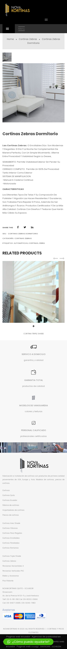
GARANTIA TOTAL (33, 380)
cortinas (33, 243)
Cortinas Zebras (28, 39)
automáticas (21, 243)
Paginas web (24, 646)
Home (10, 39)
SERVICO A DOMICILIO (34, 354)
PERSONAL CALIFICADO (33, 430)
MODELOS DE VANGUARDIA (33, 405)
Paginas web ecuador (18, 636)
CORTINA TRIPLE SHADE (33, 333)
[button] (28, 641)
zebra (42, 243)
